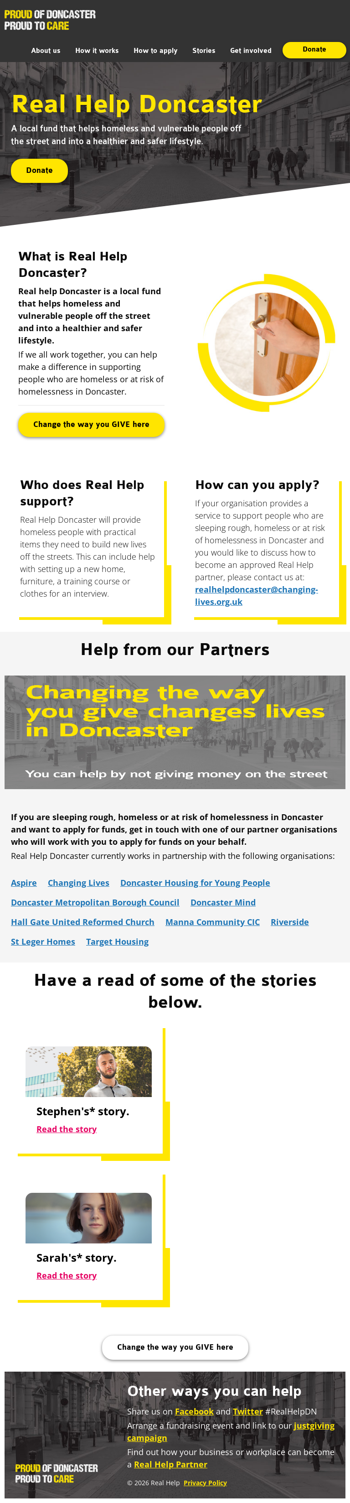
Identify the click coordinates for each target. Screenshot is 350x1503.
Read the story (66, 1128)
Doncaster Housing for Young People (195, 882)
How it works (97, 51)
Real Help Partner (170, 1464)
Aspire (24, 882)
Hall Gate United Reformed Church (82, 921)
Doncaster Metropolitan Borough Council (95, 902)
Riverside (290, 921)
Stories (204, 51)
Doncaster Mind (223, 902)
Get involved (251, 51)
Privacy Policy (205, 1482)
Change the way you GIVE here (91, 424)
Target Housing (117, 941)
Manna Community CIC (212, 921)
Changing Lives (78, 882)
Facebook (194, 1411)
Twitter (248, 1411)
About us (46, 51)
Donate (314, 50)
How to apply (156, 51)
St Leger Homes (43, 941)
